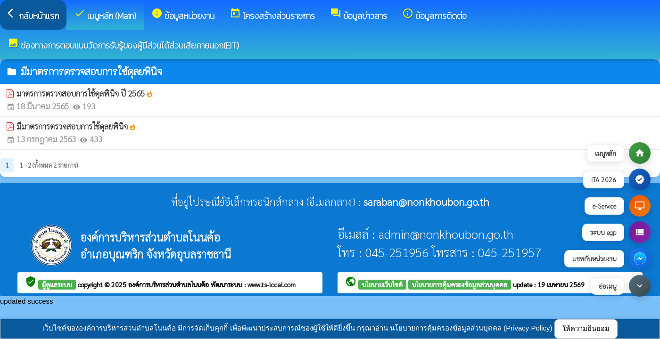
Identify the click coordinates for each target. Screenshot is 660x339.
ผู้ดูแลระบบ (57, 284)
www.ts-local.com (272, 284)
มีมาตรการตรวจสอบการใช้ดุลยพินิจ (76, 126)
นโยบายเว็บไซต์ (382, 284)
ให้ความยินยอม (586, 328)
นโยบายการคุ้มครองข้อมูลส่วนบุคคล (459, 284)
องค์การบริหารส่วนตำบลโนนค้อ (169, 284)
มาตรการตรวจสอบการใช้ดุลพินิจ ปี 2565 (84, 93)
